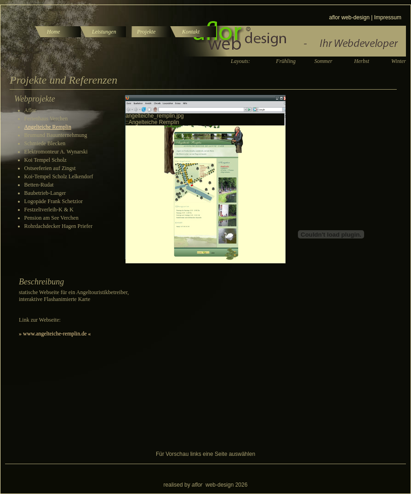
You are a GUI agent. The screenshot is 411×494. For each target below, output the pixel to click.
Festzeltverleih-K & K (49, 209)
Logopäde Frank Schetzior (53, 201)
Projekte (146, 31)
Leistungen (104, 31)
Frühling (286, 61)
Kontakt (191, 31)
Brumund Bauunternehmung (55, 135)
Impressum (387, 17)
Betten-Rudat (39, 185)
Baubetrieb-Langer (45, 193)
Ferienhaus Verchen (46, 118)
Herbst (361, 61)
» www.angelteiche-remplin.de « (55, 333)
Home (53, 31)
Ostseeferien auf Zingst (50, 168)
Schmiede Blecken (45, 143)
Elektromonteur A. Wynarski (56, 151)
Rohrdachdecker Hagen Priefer (58, 226)
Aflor (30, 110)
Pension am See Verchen (51, 218)
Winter (398, 61)
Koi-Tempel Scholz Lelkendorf (58, 176)
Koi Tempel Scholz (45, 160)
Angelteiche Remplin (47, 127)
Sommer (323, 61)
